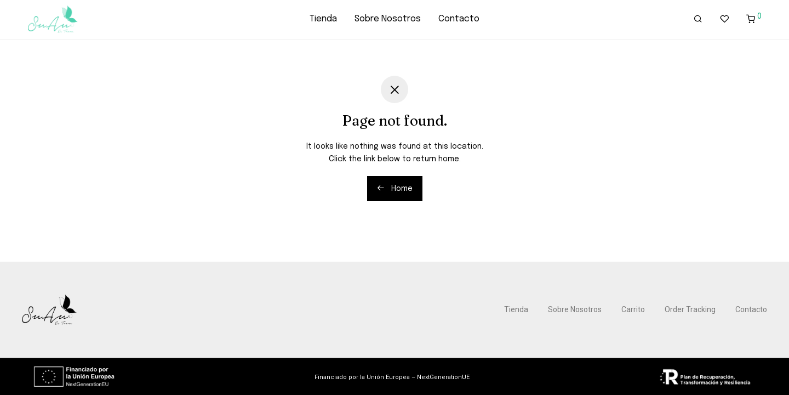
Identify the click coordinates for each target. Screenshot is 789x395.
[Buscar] (698, 19)
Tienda (323, 19)
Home (395, 188)
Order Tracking (690, 309)
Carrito (633, 309)
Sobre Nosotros (388, 19)
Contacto (458, 19)
